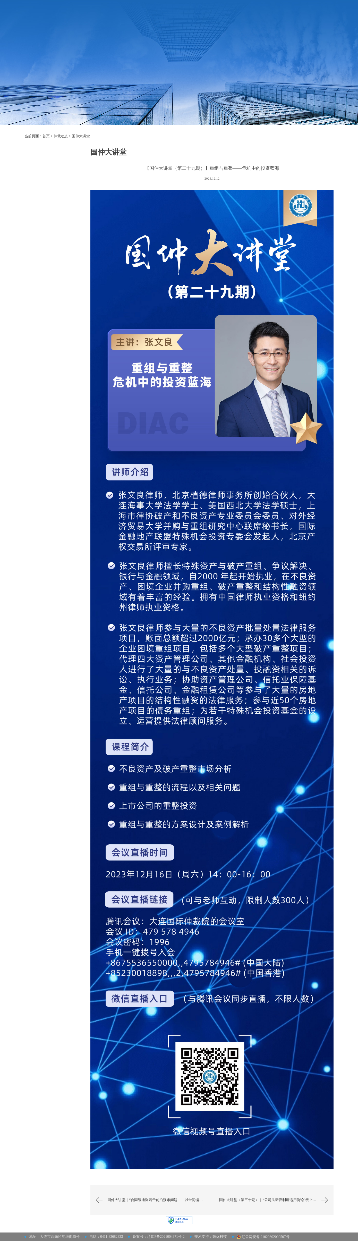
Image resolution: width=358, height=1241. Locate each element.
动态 (51, 198)
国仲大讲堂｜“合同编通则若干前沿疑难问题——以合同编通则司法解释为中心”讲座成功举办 (159, 1200)
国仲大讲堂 (81, 136)
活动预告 (51, 172)
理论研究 (51, 238)
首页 (108, 17)
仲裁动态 (228, 17)
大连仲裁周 (252, 17)
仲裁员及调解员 (200, 17)
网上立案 (297, 17)
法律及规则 (170, 17)
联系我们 (276, 17)
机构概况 (125, 17)
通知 (51, 225)
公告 (51, 211)
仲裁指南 (147, 17)
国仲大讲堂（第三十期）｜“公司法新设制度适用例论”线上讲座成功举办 (276, 1200)
